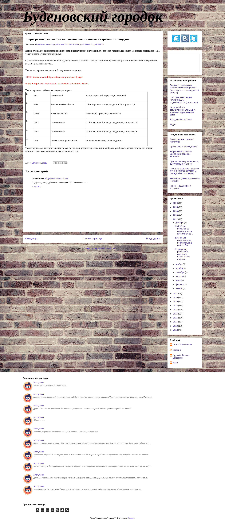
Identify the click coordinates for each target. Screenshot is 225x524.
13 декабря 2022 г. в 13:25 (56, 179)
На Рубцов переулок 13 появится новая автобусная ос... (184, 230)
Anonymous (38, 382)
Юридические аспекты (181, 119)
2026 (175, 203)
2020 (175, 297)
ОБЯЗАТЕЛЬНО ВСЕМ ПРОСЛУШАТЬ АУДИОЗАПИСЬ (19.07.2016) (184, 100)
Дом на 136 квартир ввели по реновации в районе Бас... (183, 241)
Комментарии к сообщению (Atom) (100, 248)
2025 (175, 207)
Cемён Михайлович (182, 344)
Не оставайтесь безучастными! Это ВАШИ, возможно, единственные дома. (183, 111)
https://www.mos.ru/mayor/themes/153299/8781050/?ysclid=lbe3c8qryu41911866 (69, 44)
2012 (175, 330)
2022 (175, 219)
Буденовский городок (93, 16)
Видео (173, 124)
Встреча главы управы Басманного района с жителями (181, 154)
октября (179, 268)
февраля (180, 284)
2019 (175, 301)
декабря (179, 222)
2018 (175, 305)
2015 (175, 318)
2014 (175, 322)
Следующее (31, 238)
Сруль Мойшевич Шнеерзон (181, 356)
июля (178, 280)
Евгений (177, 350)
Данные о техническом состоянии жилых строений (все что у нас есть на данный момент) (184, 89)
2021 (175, 293)
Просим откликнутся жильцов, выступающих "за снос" (184, 162)
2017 (175, 309)
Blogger (131, 518)
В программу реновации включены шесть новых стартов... (182, 254)
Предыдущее (153, 238)
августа (179, 276)
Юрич (175, 363)
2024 (175, 211)
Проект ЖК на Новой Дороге (183, 146)
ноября (179, 264)
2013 (175, 326)
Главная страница (92, 238)
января (179, 288)
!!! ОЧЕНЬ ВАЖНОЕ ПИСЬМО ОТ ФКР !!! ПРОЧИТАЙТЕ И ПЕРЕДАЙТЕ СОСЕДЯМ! (184, 171)
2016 (175, 314)
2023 (175, 215)
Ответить (36, 186)
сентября (180, 272)
